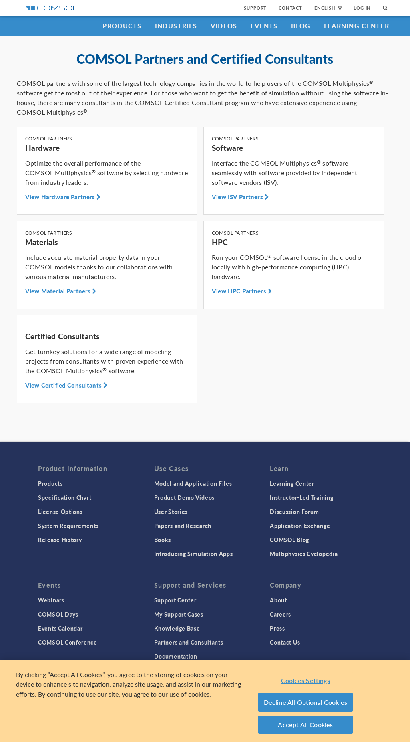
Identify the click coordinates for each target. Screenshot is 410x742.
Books (162, 540)
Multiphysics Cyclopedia (304, 554)
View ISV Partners (240, 196)
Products (121, 25)
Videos (224, 25)
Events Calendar (60, 628)
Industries (176, 25)
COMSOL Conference (67, 642)
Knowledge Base (177, 628)
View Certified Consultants (66, 385)
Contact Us (285, 642)
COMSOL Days (58, 614)
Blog (301, 25)
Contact (290, 8)
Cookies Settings (305, 682)
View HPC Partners (242, 291)
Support (255, 8)
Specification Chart (64, 497)
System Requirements (68, 526)
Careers (280, 614)
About (278, 600)
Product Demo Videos (184, 497)
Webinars (51, 600)
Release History (60, 540)
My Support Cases (178, 614)
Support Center (175, 600)
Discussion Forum (294, 511)
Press (277, 628)
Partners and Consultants (188, 642)
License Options (60, 511)
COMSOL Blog (289, 540)
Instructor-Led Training (301, 497)
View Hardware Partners (63, 196)
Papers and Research (182, 526)
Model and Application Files (193, 483)
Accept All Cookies (305, 726)
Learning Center (356, 25)
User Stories (171, 511)
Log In (362, 8)
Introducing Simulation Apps (193, 554)
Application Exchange (300, 526)
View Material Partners (61, 291)
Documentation (175, 656)
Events (264, 25)
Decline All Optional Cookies (306, 704)
